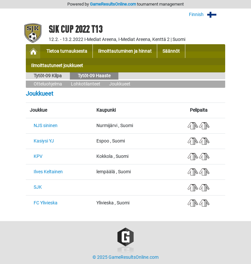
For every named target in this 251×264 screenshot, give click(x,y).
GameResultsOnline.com (113, 4)
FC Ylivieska (46, 203)
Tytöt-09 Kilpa (48, 76)
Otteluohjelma (48, 84)
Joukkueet (119, 84)
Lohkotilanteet (85, 84)
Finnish (207, 14)
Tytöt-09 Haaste (94, 76)
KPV (38, 156)
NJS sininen (46, 125)
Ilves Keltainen (48, 172)
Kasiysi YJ (44, 141)
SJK (38, 187)
